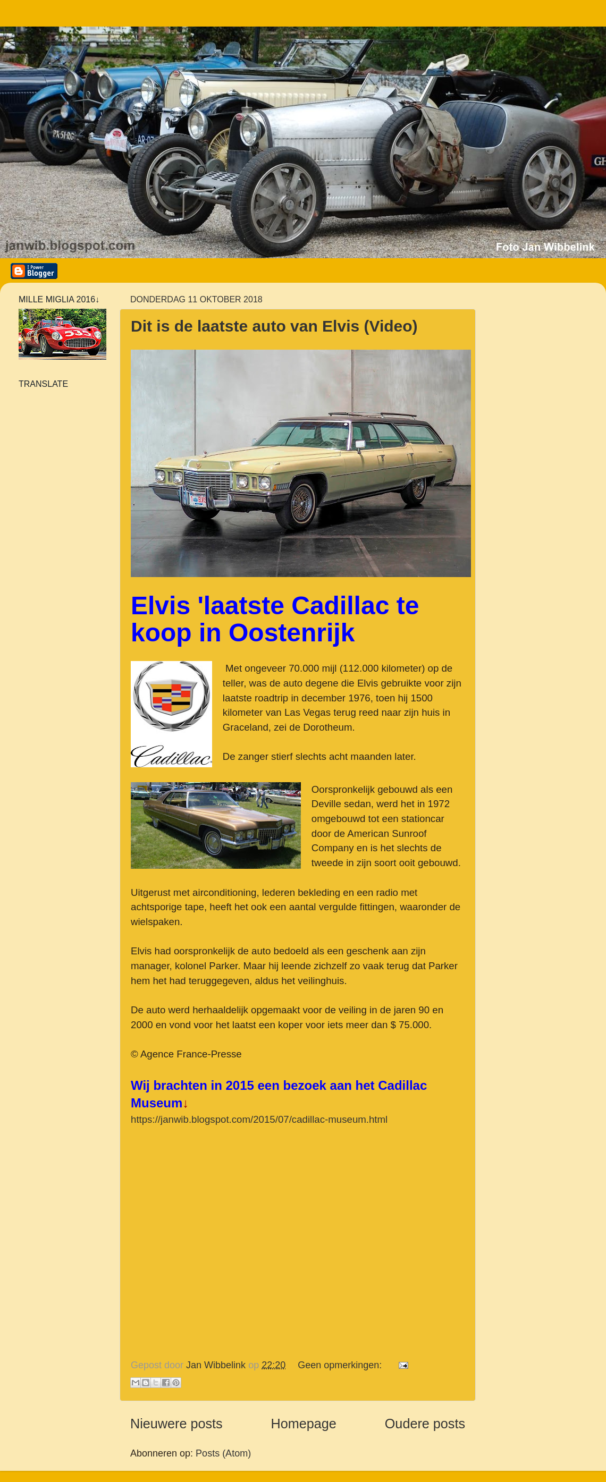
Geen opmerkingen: (341, 1365)
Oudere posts (425, 1423)
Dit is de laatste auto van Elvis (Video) (274, 326)
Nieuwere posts (176, 1423)
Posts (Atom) (223, 1453)
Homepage (303, 1423)
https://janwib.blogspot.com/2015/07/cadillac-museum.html (259, 1119)
